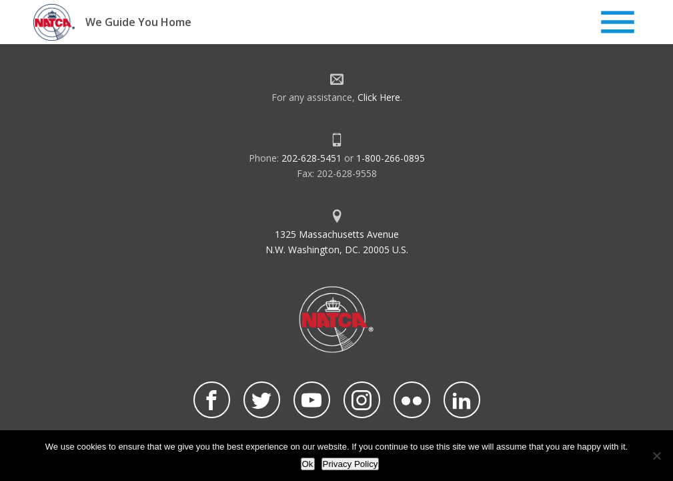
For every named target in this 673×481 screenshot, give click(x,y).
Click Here (379, 97)
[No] (656, 455)
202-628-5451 (311, 158)
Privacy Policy (350, 464)
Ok (307, 464)
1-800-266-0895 (390, 158)
